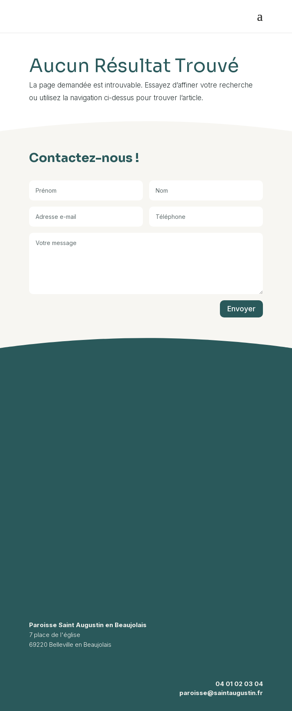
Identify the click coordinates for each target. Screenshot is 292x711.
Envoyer (241, 308)
